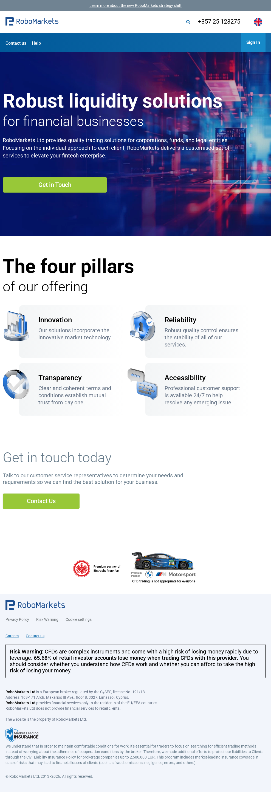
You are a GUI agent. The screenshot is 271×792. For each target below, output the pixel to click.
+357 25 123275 (217, 21)
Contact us (15, 43)
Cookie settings (79, 618)
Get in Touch (54, 184)
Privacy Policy (17, 618)
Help (36, 43)
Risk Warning (47, 618)
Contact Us (41, 501)
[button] (31, 22)
